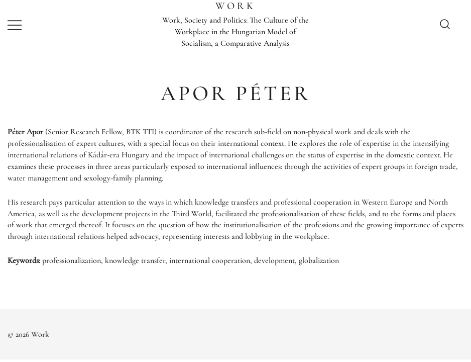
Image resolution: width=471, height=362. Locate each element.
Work (235, 6)
